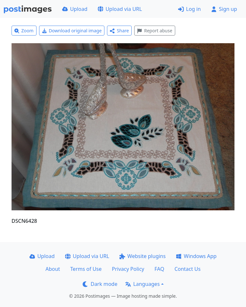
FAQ (159, 268)
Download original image (72, 31)
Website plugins (142, 256)
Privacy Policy (128, 268)
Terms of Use (86, 268)
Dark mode (100, 283)
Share (119, 31)
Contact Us (188, 268)
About (52, 268)
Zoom (24, 31)
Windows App (196, 256)
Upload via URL (120, 8)
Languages (142, 283)
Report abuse (154, 31)
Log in (189, 8)
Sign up (224, 8)
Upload (74, 8)
